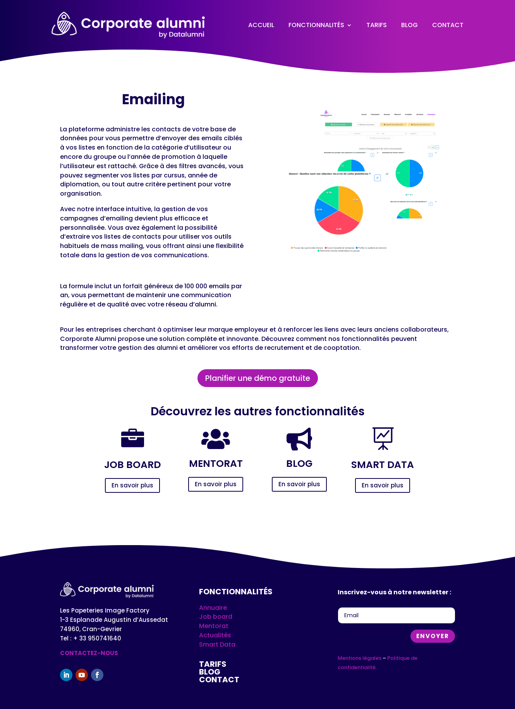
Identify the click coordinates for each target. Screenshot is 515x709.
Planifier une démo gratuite (257, 378)
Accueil (261, 25)
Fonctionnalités (316, 25)
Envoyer (432, 636)
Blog (409, 25)
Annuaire (213, 607)
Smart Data (217, 644)
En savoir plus (132, 485)
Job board (215, 616)
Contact (448, 25)
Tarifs (376, 25)
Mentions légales (359, 658)
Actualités (215, 635)
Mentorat (213, 625)
